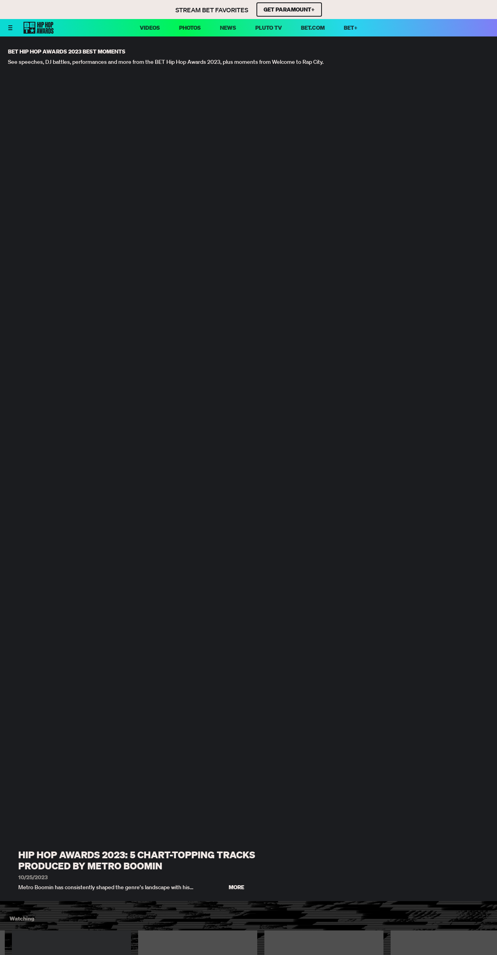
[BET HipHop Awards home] (38, 31)
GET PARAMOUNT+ (289, 9)
